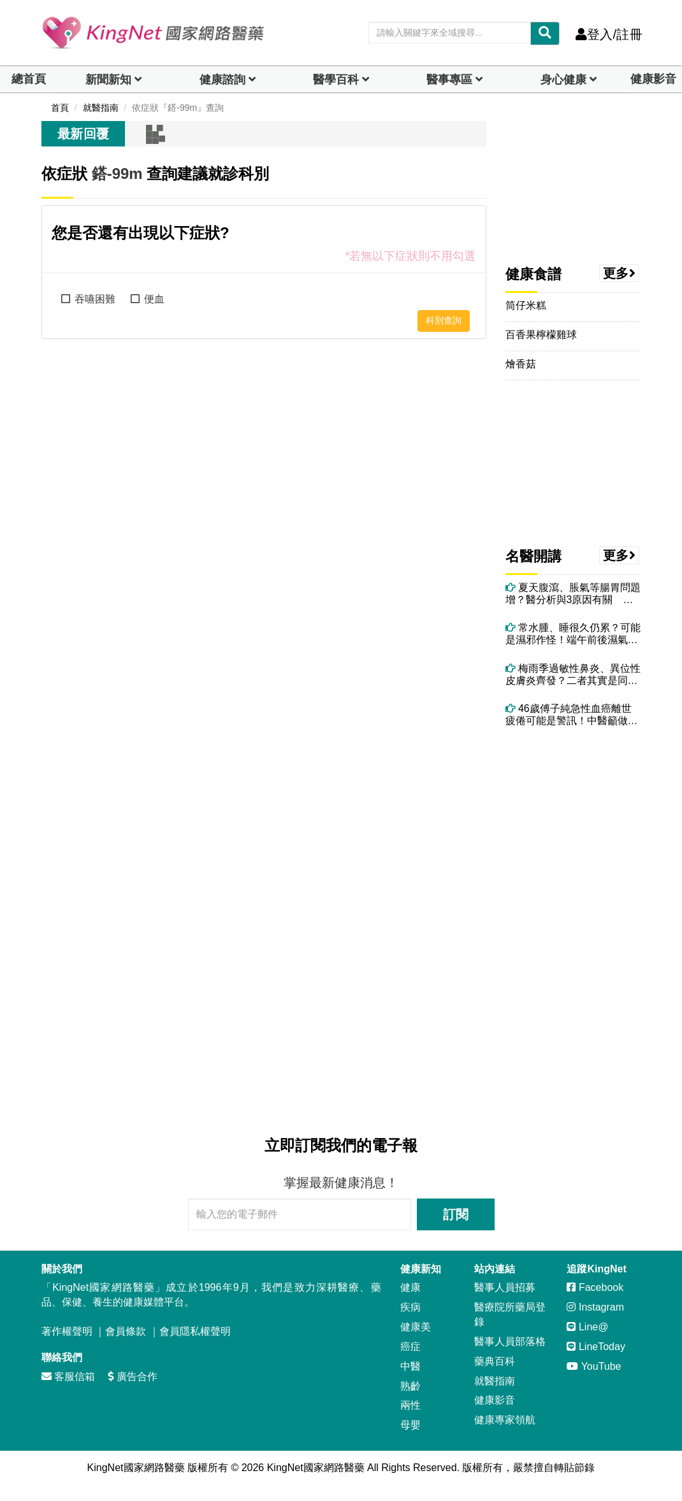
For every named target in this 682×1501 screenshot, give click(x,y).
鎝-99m (117, 173)
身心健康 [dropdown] (563, 79)
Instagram (595, 1307)
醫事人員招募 (504, 1287)
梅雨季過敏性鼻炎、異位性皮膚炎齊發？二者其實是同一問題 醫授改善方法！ (573, 674)
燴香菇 (520, 364)
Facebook (595, 1287)
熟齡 (410, 1386)
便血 (154, 299)
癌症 (410, 1346)
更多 (619, 273)
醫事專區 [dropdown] (449, 79)
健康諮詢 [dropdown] (222, 79)
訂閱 (455, 1214)
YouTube (594, 1366)
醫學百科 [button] (336, 79)
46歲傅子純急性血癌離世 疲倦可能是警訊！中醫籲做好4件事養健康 (573, 715)
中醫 (410, 1366)
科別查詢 (443, 320)
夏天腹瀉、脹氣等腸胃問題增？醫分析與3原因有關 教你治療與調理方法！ (573, 594)
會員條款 (125, 1331)
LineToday (596, 1346)
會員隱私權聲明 (195, 1331)
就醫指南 (494, 1381)
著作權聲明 (66, 1331)
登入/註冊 (609, 34)
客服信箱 (68, 1376)
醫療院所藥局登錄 (510, 1314)
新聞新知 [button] (108, 79)
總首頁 (28, 79)
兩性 (410, 1405)
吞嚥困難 (95, 299)
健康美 (415, 1326)
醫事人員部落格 (510, 1341)
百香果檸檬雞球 (541, 334)
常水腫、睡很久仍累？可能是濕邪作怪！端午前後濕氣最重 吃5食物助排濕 (573, 634)
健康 (410, 1287)
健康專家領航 (504, 1419)
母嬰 (410, 1424)
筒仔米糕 (525, 305)
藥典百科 (494, 1361)
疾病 (410, 1307)
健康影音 (653, 79)
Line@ (587, 1326)
